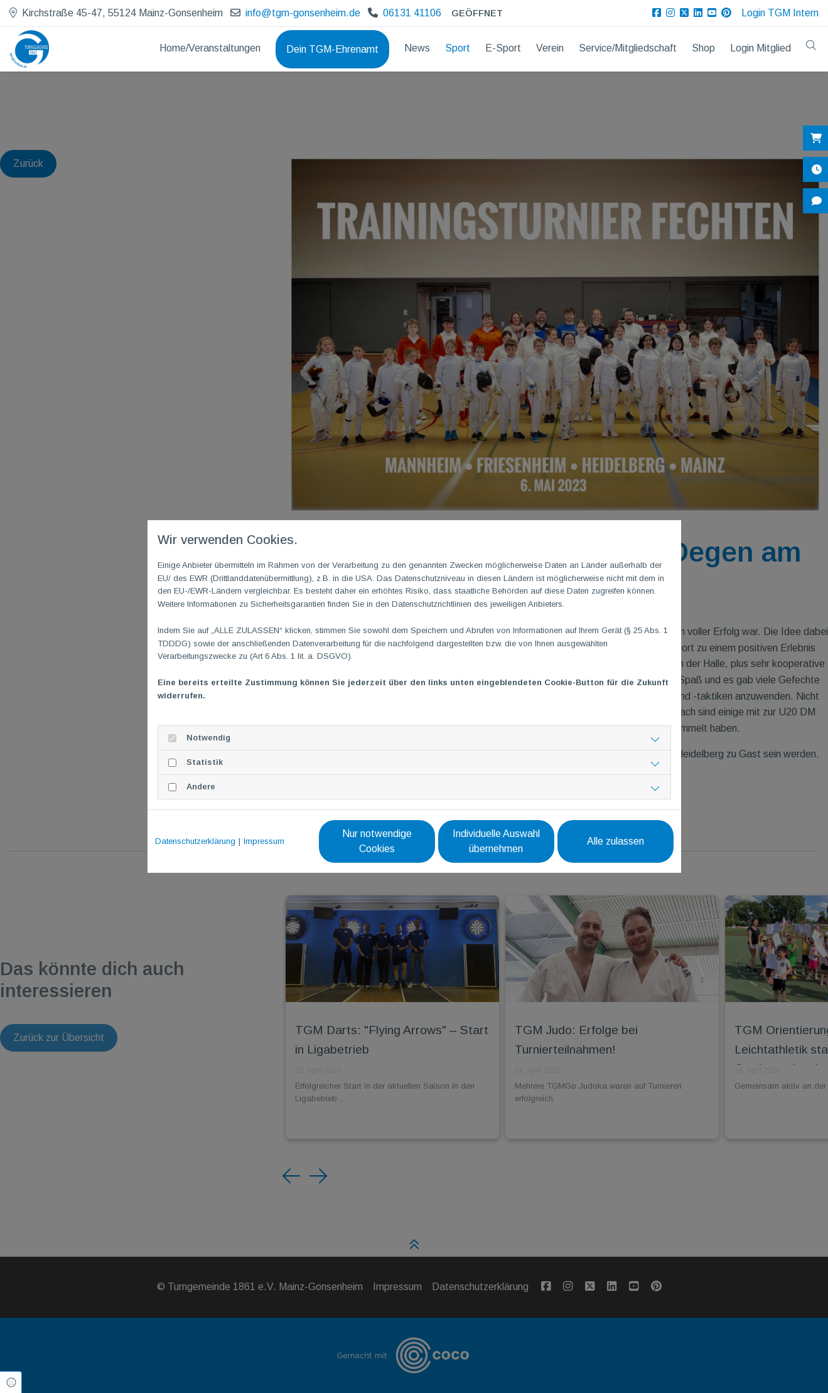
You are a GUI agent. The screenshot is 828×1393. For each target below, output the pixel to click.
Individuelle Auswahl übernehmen (496, 841)
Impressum (264, 841)
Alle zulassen (615, 841)
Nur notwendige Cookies (377, 841)
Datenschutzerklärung (195, 841)
